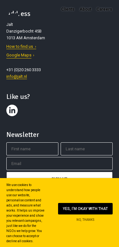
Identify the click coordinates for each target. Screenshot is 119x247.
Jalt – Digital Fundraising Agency (14, 11)
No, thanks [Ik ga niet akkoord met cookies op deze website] (85, 219)
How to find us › (21, 46)
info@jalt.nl (16, 76)
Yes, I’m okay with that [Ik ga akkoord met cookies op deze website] (85, 208)
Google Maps (18, 55)
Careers (104, 9)
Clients (67, 9)
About (85, 9)
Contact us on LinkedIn (13, 116)
